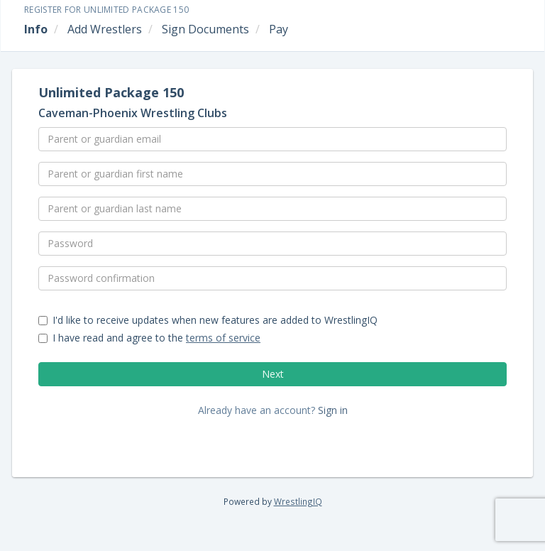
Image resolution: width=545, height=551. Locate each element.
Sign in (333, 410)
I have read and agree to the (149, 337)
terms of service (223, 337)
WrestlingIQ (298, 501)
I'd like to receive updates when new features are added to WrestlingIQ (208, 320)
